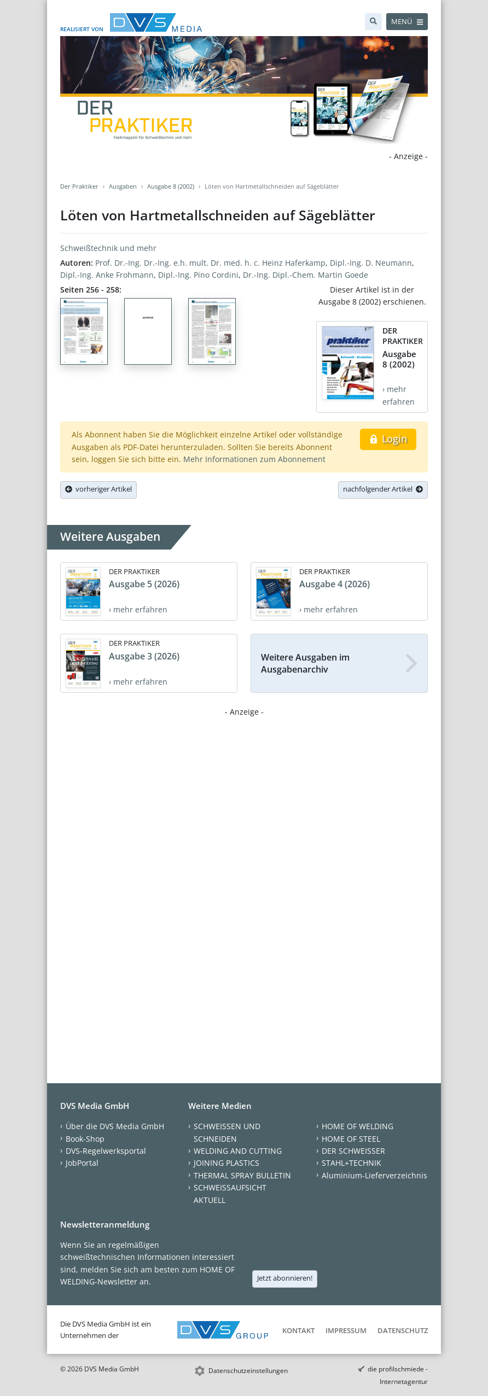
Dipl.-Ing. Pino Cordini (198, 275)
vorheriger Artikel (98, 489)
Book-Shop (85, 1139)
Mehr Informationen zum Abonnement (254, 459)
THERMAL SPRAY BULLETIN (242, 1175)
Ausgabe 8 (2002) (170, 186)
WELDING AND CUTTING (238, 1151)
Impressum (346, 1330)
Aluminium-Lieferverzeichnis (374, 1175)
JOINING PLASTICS (226, 1163)
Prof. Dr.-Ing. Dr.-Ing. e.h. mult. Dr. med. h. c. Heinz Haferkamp (210, 263)
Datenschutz (402, 1330)
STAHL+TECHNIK (351, 1163)
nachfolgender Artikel (383, 489)
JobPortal (82, 1163)
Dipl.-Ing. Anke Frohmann (107, 275)
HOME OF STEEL (351, 1139)
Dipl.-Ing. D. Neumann (371, 263)
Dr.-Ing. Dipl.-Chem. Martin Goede (305, 275)
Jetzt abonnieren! (284, 1278)
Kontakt (298, 1330)
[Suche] (373, 21)
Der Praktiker (79, 186)
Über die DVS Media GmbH (115, 1126)
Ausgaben (123, 186)
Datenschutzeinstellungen (248, 1370)
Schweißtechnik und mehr (108, 248)
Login (388, 438)
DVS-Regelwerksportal (106, 1151)
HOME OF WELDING (357, 1126)
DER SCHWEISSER (353, 1151)
